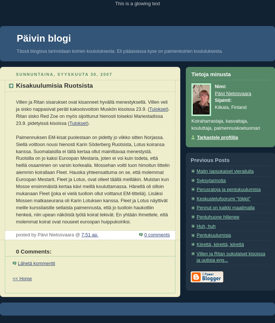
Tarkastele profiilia (217, 137)
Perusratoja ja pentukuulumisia (229, 189)
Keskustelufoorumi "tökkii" (223, 198)
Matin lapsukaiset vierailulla (225, 171)
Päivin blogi (44, 38)
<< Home (22, 278)
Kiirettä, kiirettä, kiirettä (220, 244)
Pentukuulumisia (214, 235)
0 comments (157, 235)
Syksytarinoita (211, 180)
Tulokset (158, 109)
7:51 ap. (89, 235)
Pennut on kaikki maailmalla (226, 207)
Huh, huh (206, 226)
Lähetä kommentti (36, 263)
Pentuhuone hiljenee (218, 217)
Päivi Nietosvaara (233, 93)
